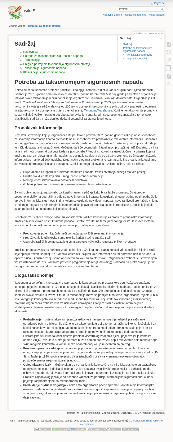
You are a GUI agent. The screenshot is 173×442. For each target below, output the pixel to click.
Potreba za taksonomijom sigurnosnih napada (137, 49)
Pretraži (163, 9)
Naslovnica (30, 51)
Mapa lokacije (157, 14)
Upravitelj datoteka (135, 14)
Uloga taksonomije (136, 58)
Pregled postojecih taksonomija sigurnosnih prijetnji (56, 64)
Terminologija (31, 59)
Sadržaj (127, 44)
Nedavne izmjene (113, 14)
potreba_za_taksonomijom (44, 25)
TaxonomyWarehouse (98, 110)
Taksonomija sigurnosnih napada (44, 68)
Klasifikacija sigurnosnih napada (44, 72)
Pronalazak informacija (139, 54)
